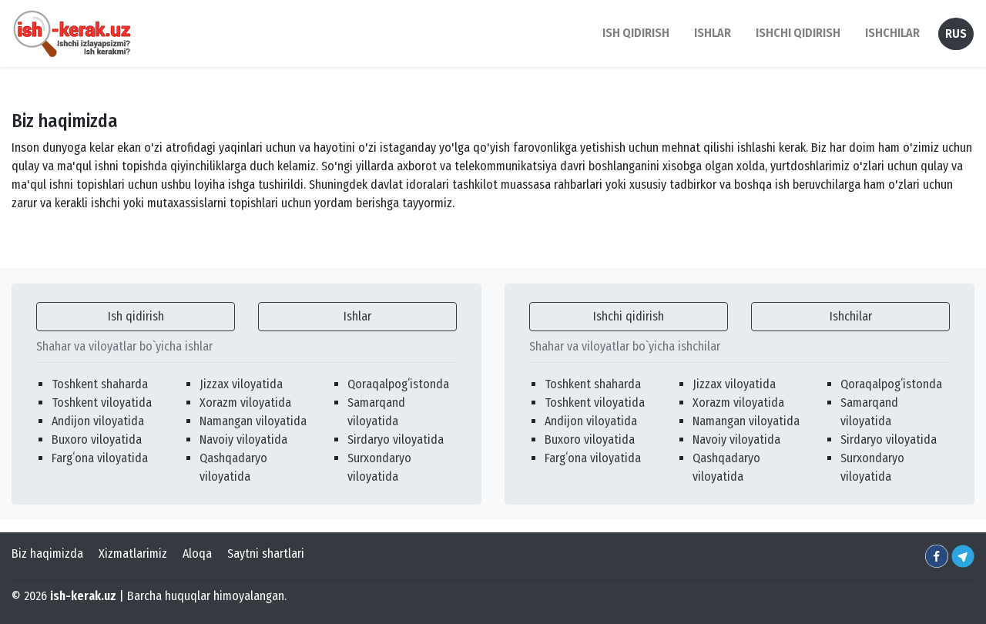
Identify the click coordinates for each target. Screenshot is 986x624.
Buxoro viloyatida (97, 439)
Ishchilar (851, 316)
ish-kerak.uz (83, 596)
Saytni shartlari (265, 553)
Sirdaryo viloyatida (395, 439)
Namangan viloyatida (253, 421)
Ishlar (357, 316)
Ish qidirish (136, 316)
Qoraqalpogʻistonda (398, 384)
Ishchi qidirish (798, 32)
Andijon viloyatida (98, 421)
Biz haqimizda (47, 553)
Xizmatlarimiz (133, 553)
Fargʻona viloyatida (100, 458)
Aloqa (197, 553)
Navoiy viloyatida (243, 439)
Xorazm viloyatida (245, 402)
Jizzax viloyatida (241, 384)
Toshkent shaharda (100, 384)
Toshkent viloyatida (102, 402)
